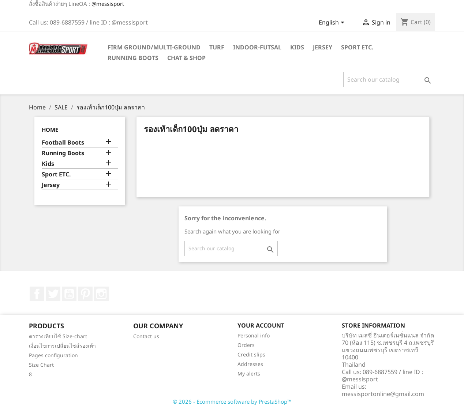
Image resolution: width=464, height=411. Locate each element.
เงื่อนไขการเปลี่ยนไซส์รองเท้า (62, 345)
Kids (297, 47)
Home (50, 129)
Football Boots (63, 142)
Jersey (322, 47)
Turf (216, 47)
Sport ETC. (357, 47)
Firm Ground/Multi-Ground (154, 47)
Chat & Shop (186, 58)
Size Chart (41, 364)
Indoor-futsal (257, 47)
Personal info (253, 335)
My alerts (248, 373)
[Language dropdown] (333, 23)
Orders (246, 344)
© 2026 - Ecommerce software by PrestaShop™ (232, 401)
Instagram (101, 294)
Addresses (250, 363)
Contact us (146, 336)
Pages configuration (53, 355)
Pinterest (85, 294)
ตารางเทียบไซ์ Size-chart (58, 336)
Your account (260, 325)
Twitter (53, 294)
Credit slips (251, 354)
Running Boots (133, 58)
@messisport (107, 3)
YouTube (69, 294)
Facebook (37, 294)
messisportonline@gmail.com (383, 394)
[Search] (389, 79)
